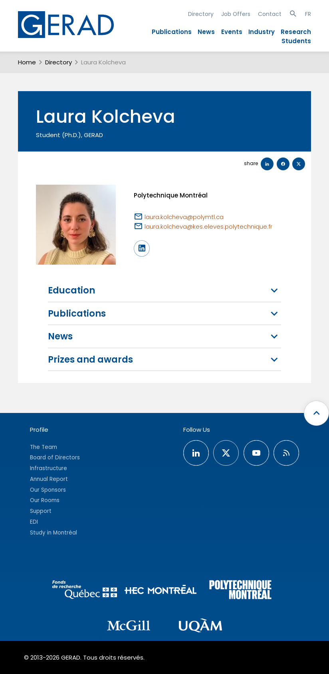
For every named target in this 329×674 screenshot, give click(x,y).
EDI (34, 522)
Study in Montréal (53, 532)
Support (41, 511)
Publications (172, 32)
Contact (269, 14)
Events (231, 32)
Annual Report (49, 479)
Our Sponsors (48, 490)
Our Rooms (44, 500)
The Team (43, 447)
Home (27, 62)
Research (296, 32)
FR (308, 14)
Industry (261, 32)
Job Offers (235, 14)
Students (296, 41)
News (206, 32)
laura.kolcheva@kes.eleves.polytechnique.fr (208, 226)
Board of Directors (55, 457)
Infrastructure (48, 468)
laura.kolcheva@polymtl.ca (184, 217)
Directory (201, 14)
